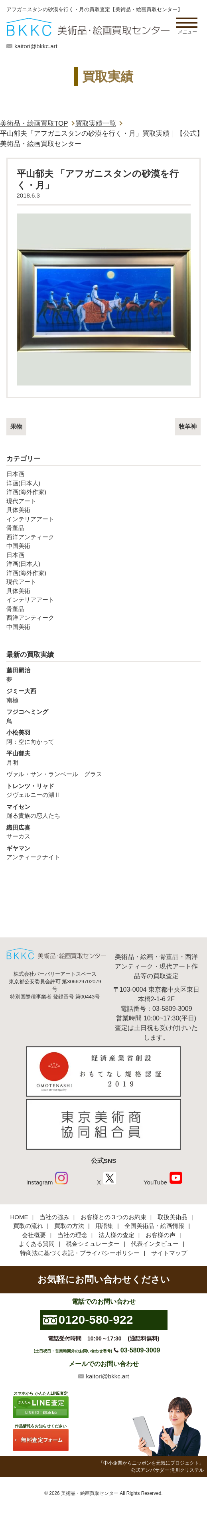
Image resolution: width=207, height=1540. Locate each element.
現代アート (21, 501)
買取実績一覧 (95, 123)
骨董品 (15, 527)
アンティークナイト (103, 852)
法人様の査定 (116, 1235)
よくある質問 (37, 1243)
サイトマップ (169, 1252)
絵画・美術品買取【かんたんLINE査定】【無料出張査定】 (88, 27)
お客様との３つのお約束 (113, 1217)
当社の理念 (72, 1235)
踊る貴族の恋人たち (103, 811)
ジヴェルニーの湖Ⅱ (103, 790)
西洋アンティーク (30, 537)
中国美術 (18, 545)
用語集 (104, 1225)
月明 (103, 757)
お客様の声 (160, 1235)
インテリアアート (30, 519)
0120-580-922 (96, 1319)
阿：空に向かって (103, 736)
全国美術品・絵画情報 (154, 1225)
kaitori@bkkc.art (35, 46)
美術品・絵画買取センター (89, 1493)
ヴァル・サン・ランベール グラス (54, 774)
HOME (19, 1217)
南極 (103, 695)
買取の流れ (28, 1225)
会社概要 (34, 1235)
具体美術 (18, 509)
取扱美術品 (172, 1217)
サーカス (103, 831)
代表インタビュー (155, 1243)
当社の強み (54, 1217)
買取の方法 (69, 1225)
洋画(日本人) (23, 483)
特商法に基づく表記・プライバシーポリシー (80, 1252)
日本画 (15, 474)
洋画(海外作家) (26, 491)
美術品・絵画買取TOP (34, 123)
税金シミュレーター (93, 1243)
